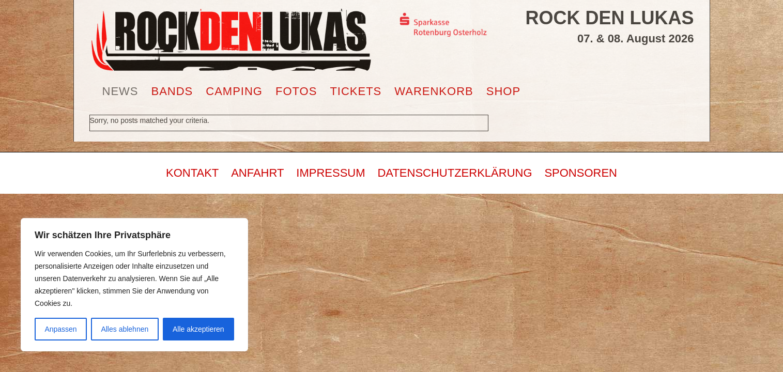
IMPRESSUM (330, 172)
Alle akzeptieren (198, 329)
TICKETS (355, 91)
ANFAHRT (257, 172)
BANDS (172, 91)
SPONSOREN (580, 172)
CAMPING (234, 91)
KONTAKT (192, 172)
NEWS (120, 91)
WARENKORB (433, 91)
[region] (134, 284)
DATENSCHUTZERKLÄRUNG (454, 172)
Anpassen (60, 329)
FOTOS (296, 91)
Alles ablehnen (124, 329)
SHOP (503, 91)
